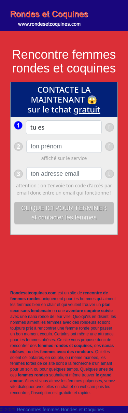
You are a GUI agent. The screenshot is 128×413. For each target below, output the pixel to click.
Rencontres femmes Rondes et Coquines (60, 409)
